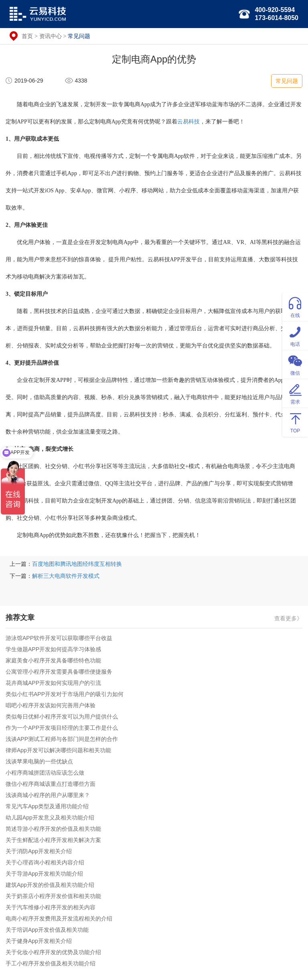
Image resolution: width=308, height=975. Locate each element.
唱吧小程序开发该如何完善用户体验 (50, 705)
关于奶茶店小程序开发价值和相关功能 (53, 896)
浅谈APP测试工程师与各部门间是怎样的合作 (62, 739)
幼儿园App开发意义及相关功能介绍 (50, 817)
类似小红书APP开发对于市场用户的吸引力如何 (65, 694)
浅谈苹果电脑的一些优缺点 (39, 761)
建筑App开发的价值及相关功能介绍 (50, 885)
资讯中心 (50, 36)
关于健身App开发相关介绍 (39, 941)
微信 (295, 364)
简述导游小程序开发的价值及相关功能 (53, 829)
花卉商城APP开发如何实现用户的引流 (53, 683)
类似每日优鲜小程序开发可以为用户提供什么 (62, 716)
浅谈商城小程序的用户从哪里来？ (48, 795)
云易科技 (188, 122)
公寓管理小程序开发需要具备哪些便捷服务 (59, 671)
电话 (295, 335)
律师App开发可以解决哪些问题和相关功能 (58, 750)
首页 (27, 36)
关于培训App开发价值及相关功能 (47, 930)
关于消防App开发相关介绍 (39, 851)
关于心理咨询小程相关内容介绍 (45, 862)
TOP (295, 422)
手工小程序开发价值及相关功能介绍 (50, 963)
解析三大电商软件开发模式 (65, 576)
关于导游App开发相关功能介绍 (44, 873)
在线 (295, 306)
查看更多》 (288, 618)
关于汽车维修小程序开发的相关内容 (50, 907)
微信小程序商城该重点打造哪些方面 (50, 784)
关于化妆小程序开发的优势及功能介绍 (53, 952)
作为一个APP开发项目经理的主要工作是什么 (62, 728)
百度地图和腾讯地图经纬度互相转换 (77, 564)
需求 (295, 393)
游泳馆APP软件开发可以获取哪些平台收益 (59, 638)
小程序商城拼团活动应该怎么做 (45, 772)
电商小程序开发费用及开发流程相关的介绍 (59, 918)
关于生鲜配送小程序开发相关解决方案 (53, 840)
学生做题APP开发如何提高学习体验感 (53, 649)
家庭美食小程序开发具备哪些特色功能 (53, 660)
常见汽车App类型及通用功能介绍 (47, 806)
